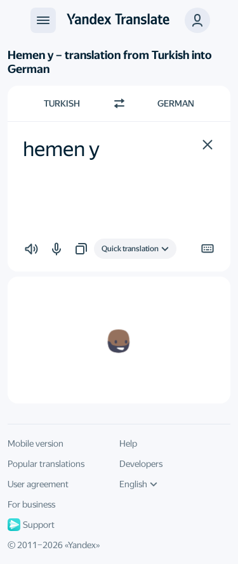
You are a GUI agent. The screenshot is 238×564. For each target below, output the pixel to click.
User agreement (38, 484)
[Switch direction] (119, 103)
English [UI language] (138, 484)
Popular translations (46, 464)
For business (31, 504)
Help (128, 443)
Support (31, 524)
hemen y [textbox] (61, 149)
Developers (140, 464)
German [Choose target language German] (175, 103)
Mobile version (35, 443)
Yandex (82, 545)
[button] (207, 144)
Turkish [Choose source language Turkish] (62, 103)
